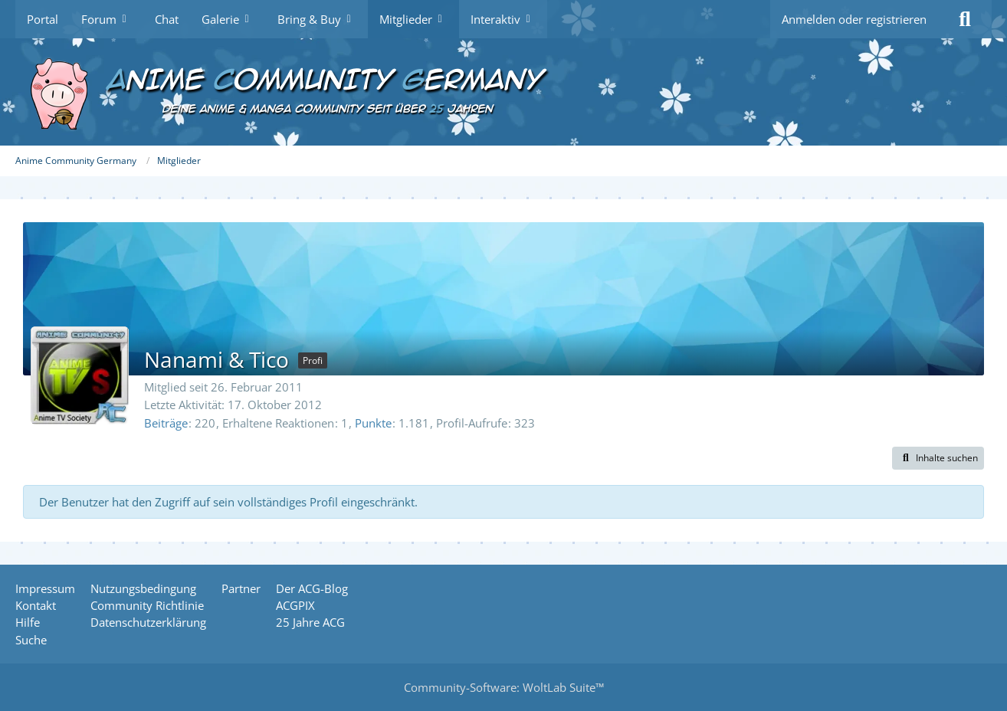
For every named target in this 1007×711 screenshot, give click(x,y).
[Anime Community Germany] (503, 92)
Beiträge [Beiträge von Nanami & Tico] (166, 423)
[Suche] (965, 19)
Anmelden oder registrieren (854, 19)
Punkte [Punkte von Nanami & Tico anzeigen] (373, 423)
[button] (938, 458)
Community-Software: (504, 687)
